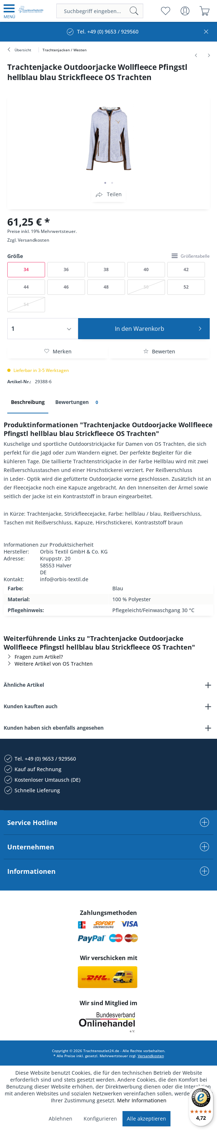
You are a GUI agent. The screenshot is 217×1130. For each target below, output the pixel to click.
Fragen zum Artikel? (33, 656)
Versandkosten (33, 240)
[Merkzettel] (165, 11)
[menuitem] (9, 11)
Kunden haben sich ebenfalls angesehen (54, 727)
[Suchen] (134, 11)
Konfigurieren (100, 1118)
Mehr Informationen (141, 1100)
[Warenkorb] (204, 11)
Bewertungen (78, 402)
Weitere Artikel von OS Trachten (48, 663)
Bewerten (159, 351)
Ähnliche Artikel (24, 684)
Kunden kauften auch (30, 706)
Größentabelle (191, 256)
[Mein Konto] (185, 11)
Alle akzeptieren (146, 1118)
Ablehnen (60, 1118)
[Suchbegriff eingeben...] (99, 11)
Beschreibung (28, 402)
